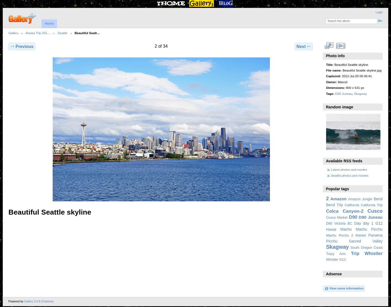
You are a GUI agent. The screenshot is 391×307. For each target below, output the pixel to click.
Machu (346, 229)
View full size (329, 46)
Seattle (62, 33)
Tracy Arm (336, 254)
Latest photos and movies (349, 169)
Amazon (338, 198)
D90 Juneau (343, 93)
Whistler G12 (336, 259)
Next (304, 46)
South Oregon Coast (366, 248)
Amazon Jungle (360, 199)
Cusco (375, 211)
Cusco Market (337, 217)
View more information (344, 288)
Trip (355, 253)
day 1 (368, 223)
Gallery (13, 33)
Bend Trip (334, 205)
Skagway (360, 93)
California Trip (372, 205)
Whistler (374, 253)
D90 (353, 217)
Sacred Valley (366, 241)
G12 (379, 223)
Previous (21, 46)
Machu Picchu (369, 229)
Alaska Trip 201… (38, 33)
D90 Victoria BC (339, 223)
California (352, 205)
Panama (375, 235)
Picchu (332, 241)
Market (360, 235)
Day (357, 223)
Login (379, 12)
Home (49, 23)
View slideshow (340, 46)
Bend (378, 199)
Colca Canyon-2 (345, 211)
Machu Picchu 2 (339, 235)
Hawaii (331, 229)
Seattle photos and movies (349, 175)
